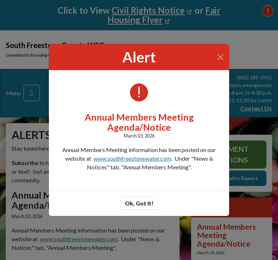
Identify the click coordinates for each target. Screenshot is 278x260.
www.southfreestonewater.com (132, 158)
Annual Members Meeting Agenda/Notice (139, 122)
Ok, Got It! (139, 203)
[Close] (220, 57)
